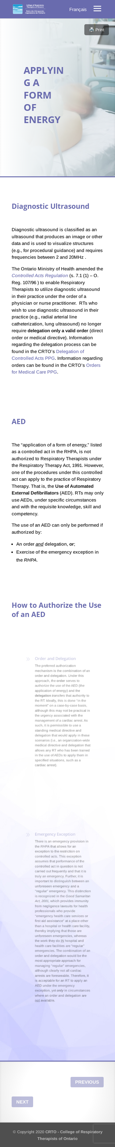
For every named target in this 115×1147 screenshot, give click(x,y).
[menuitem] (78, 9)
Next (22, 1101)
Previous (87, 1082)
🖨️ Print (96, 29)
